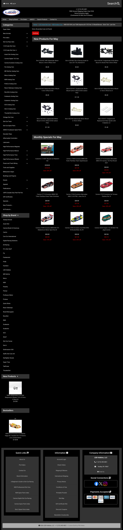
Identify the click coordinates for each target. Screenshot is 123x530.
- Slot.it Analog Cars (9, 109)
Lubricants (6, 142)
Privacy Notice (61, 481)
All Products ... (7, 209)
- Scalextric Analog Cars (10, 100)
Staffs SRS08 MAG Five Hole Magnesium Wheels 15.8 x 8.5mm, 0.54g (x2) (15, 390)
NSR (4, 282)
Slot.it (5, 345)
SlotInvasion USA (8, 349)
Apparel (5, 184)
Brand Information (22, 476)
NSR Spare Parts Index (22, 493)
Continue (35, 33)
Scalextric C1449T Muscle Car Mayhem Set (47, 160)
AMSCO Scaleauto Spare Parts (15, 130)
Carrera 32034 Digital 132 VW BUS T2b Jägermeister (106, 229)
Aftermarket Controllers (10, 138)
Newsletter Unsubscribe (61, 515)
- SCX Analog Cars (9, 105)
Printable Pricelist (61, 493)
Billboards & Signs (8, 172)
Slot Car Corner (7, 341)
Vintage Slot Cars (15, 117)
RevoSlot (5, 316)
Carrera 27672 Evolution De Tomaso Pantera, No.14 (106, 195)
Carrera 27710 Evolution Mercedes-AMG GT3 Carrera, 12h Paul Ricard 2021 (106, 161)
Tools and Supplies (9, 167)
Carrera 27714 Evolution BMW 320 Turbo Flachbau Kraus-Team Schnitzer (47, 195)
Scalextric (6, 328)
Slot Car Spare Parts (15, 125)
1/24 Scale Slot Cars (15, 46)
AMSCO (32, 19)
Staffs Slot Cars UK (9, 354)
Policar (5, 291)
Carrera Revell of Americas (11, 228)
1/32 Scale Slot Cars (44, 24)
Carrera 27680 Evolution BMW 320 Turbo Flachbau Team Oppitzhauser (77, 160)
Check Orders (61, 465)
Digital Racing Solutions (10, 240)
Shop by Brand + (10, 215)
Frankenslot (6, 257)
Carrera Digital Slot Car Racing (22, 498)
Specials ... (6, 201)
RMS (4, 320)
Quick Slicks (6, 303)
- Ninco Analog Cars (9, 75)
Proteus (5, 299)
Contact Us (53, 19)
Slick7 (5, 337)
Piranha (5, 287)
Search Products (42, 19)
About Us (22, 459)
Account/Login (61, 459)
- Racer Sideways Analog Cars (12, 88)
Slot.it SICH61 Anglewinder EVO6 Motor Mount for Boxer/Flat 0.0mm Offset (106, 61)
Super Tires (6, 362)
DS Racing (6, 245)
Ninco (5, 278)
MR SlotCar (6, 274)
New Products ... (8, 205)
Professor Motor (8, 295)
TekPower (6, 366)
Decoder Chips (7, 134)
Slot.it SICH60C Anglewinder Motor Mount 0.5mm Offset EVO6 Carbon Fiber (47, 121)
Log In (13, 3)
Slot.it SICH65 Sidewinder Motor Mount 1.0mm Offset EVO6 (47, 89)
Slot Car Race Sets (15, 42)
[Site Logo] (21, 11)
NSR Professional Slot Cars (22, 487)
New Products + (10, 376)
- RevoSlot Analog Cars (10, 92)
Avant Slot (6, 224)
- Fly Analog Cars (8, 67)
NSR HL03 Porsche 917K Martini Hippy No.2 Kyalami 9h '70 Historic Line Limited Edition (15, 429)
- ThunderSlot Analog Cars (11, 113)
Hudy (4, 261)
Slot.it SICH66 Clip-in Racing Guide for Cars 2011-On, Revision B (76, 61)
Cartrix (5, 232)
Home (6, 3)
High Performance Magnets (11, 146)
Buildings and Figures (9, 176)
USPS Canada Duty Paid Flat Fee (13, 192)
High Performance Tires (15, 155)
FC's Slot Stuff (7, 249)
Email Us (100, 472)
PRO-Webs (81, 525)
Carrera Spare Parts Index (22, 504)
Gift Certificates (8, 197)
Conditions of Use (61, 487)
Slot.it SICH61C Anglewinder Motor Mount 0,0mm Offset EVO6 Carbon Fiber (76, 91)
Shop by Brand (13, 19)
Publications (15, 188)
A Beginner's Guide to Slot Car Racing (22, 481)
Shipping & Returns (61, 470)
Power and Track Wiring (15, 163)
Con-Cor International (9, 236)
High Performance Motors (15, 151)
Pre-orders (15, 37)
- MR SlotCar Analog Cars (11, 71)
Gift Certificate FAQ (61, 504)
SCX (4, 333)
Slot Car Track (15, 121)
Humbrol (5, 266)
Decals (15, 180)
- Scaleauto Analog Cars (10, 96)
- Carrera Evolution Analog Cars (13, 63)
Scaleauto (6, 324)
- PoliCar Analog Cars (10, 84)
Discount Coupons (61, 509)
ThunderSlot (7, 370)
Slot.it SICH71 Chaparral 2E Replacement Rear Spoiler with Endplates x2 (106, 121)
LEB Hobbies (7, 270)
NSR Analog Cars (57, 24)
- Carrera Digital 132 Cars (11, 58)
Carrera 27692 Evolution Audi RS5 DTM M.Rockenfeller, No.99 (77, 229)
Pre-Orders (24, 19)
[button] (113, 4)
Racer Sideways (8, 307)
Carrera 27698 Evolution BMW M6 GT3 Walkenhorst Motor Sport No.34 (47, 229)
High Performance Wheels (15, 159)
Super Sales (6, 29)
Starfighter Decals (8, 358)
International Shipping (61, 476)
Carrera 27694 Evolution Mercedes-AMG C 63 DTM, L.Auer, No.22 (76, 195)
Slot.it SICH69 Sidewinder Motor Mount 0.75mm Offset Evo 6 (106, 89)
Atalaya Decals (7, 219)
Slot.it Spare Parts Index (22, 509)
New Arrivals (15, 33)
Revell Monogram (8, 312)
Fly (4, 253)
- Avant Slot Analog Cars (10, 54)
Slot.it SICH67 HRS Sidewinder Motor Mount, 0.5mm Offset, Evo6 (47, 61)
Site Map (61, 498)
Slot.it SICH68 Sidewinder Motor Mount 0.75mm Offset (77, 120)
